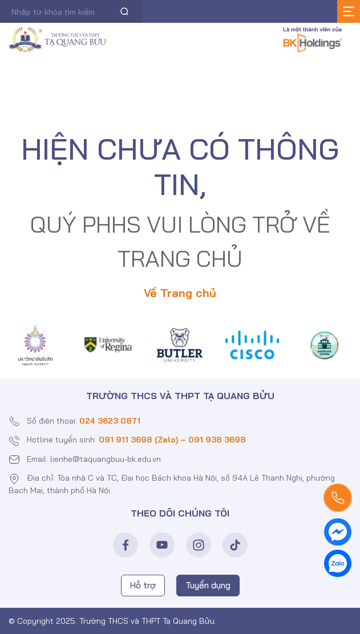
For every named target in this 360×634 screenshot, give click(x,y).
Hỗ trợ (143, 585)
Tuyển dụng (207, 585)
